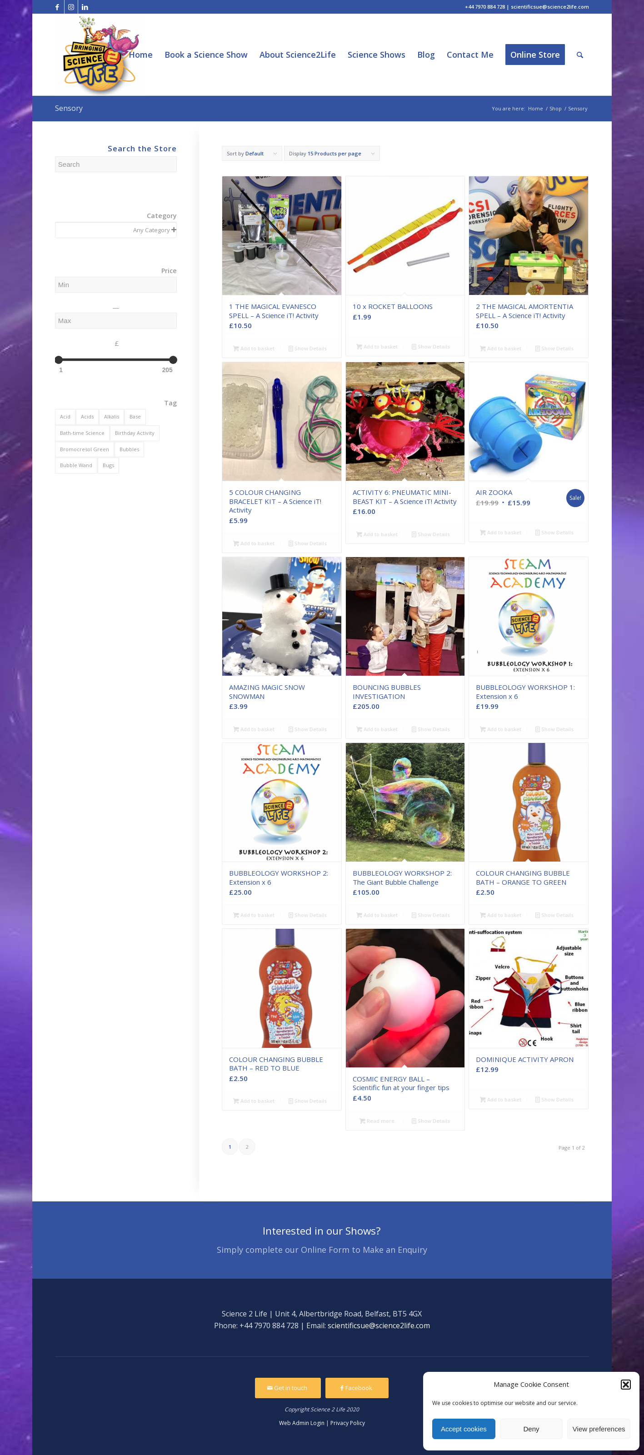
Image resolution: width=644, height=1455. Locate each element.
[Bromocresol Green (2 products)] (84, 450)
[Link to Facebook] (57, 7)
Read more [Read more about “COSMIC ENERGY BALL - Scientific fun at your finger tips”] (376, 1120)
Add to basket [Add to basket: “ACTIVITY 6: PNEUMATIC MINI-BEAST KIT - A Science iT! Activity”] (377, 534)
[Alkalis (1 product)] (111, 417)
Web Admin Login (301, 1423)
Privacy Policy (347, 1423)
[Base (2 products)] (135, 417)
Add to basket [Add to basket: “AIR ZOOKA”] (500, 532)
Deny (531, 1429)
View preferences (599, 1429)
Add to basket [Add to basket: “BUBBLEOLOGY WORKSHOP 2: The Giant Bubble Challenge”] (377, 915)
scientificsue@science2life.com (379, 1325)
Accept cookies (464, 1429)
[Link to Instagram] (71, 7)
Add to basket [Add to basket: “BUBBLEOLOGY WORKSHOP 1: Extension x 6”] (500, 729)
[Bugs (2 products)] (108, 465)
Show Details (308, 348)
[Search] (580, 54)
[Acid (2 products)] (65, 417)
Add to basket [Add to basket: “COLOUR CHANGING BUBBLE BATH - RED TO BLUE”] (254, 1100)
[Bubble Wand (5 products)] (76, 465)
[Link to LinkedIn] (85, 7)
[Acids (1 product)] (87, 417)
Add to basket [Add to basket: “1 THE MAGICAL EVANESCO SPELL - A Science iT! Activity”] (254, 348)
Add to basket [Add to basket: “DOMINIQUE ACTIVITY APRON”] (500, 1099)
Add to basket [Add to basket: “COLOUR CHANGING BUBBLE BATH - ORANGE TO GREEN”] (500, 915)
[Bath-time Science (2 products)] (82, 433)
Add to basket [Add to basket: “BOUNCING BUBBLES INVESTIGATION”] (377, 729)
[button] (625, 1384)
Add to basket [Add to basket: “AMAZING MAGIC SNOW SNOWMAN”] (254, 729)
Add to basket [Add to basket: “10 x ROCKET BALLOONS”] (377, 346)
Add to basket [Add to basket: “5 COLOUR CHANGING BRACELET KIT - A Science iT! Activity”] (254, 543)
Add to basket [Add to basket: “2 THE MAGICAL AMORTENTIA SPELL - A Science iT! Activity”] (500, 348)
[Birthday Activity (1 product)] (135, 433)
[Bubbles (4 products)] (129, 450)
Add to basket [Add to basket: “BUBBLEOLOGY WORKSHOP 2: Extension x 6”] (254, 915)
